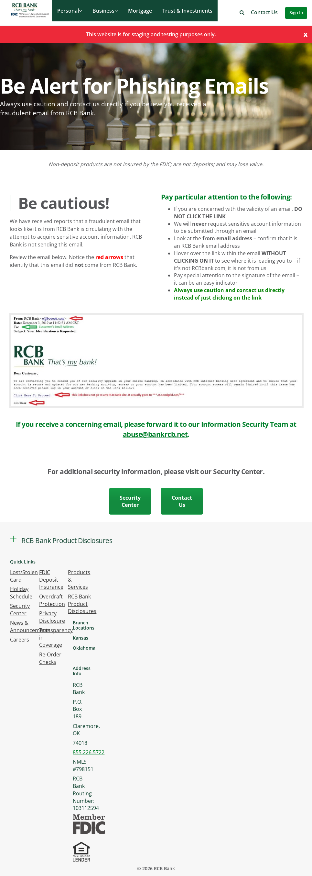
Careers (19, 639)
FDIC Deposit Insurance (51, 580)
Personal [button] (69, 10)
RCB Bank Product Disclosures (82, 604)
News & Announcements (30, 626)
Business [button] (105, 10)
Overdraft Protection (52, 600)
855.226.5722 (88, 752)
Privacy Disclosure (52, 617)
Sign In (296, 12)
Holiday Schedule (21, 593)
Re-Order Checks (50, 658)
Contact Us (264, 12)
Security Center (130, 501)
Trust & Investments (187, 10)
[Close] (305, 34)
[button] (242, 12)
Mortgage (140, 10)
